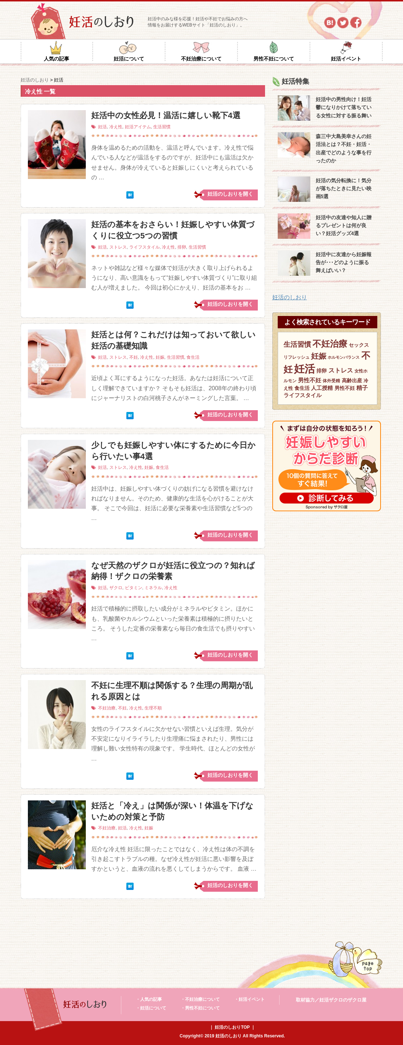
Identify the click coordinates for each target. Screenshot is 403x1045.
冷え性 (115, 126)
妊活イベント (346, 59)
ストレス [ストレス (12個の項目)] (340, 370)
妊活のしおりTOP (232, 1027)
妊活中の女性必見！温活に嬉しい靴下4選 (165, 115)
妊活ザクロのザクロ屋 (342, 1000)
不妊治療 (107, 708)
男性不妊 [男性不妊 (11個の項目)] (309, 380)
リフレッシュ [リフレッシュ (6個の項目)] (297, 357)
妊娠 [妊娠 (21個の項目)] (318, 356)
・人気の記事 (149, 999)
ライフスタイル (144, 247)
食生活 (193, 357)
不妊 (133, 357)
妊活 (102, 126)
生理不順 (153, 708)
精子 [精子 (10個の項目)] (362, 388)
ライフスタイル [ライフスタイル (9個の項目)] (303, 395)
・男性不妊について (200, 1008)
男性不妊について (273, 59)
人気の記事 (56, 59)
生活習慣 (162, 126)
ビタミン (133, 587)
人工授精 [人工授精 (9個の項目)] (322, 388)
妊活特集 (295, 81)
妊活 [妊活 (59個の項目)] (304, 369)
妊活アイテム (138, 126)
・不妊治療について (200, 999)
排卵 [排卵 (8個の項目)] (321, 371)
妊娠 (160, 357)
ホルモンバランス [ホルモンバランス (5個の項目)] (344, 357)
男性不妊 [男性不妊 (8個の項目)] (345, 388)
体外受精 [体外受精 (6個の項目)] (331, 380)
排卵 (181, 247)
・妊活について (151, 1008)
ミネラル (153, 587)
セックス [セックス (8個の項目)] (359, 345)
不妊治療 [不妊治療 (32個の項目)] (329, 344)
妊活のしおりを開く (230, 194)
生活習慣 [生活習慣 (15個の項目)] (297, 344)
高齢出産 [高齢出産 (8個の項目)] (352, 380)
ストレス (118, 247)
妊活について (129, 59)
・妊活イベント (249, 999)
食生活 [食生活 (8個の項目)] (302, 388)
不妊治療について (201, 59)
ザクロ (115, 587)
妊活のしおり (289, 297)
